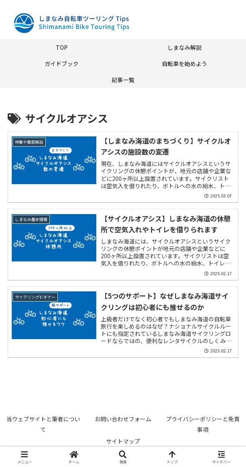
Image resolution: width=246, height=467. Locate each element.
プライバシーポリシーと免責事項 (203, 424)
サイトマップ (123, 441)
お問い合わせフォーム (123, 419)
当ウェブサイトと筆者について (43, 424)
